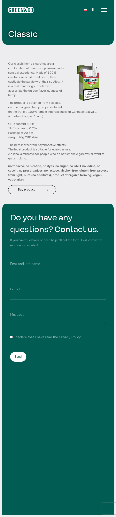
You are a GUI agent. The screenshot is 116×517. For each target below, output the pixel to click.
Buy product (26, 189)
